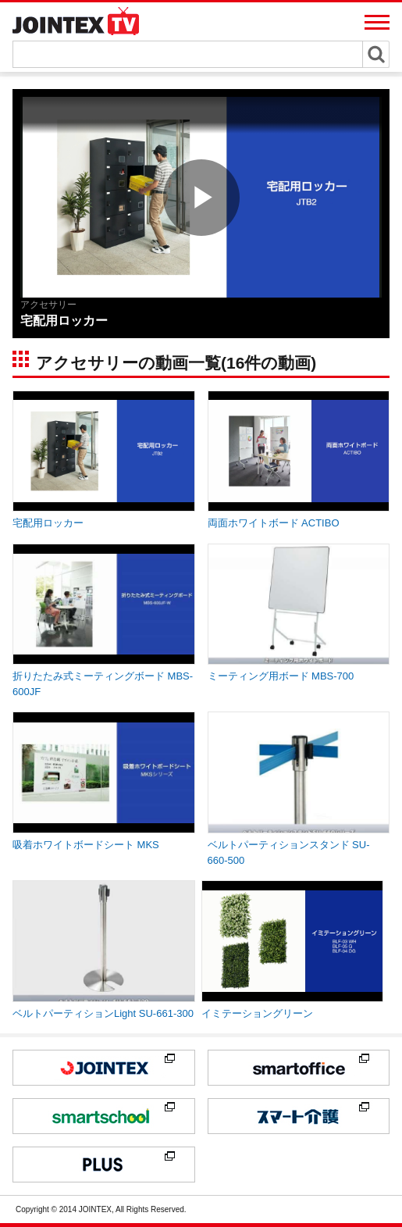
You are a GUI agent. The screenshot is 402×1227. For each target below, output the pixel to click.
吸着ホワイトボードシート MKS (85, 845)
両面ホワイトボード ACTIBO (274, 523)
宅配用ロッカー (48, 523)
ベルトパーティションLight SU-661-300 (103, 1013)
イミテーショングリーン (257, 1013)
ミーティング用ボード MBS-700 (281, 676)
